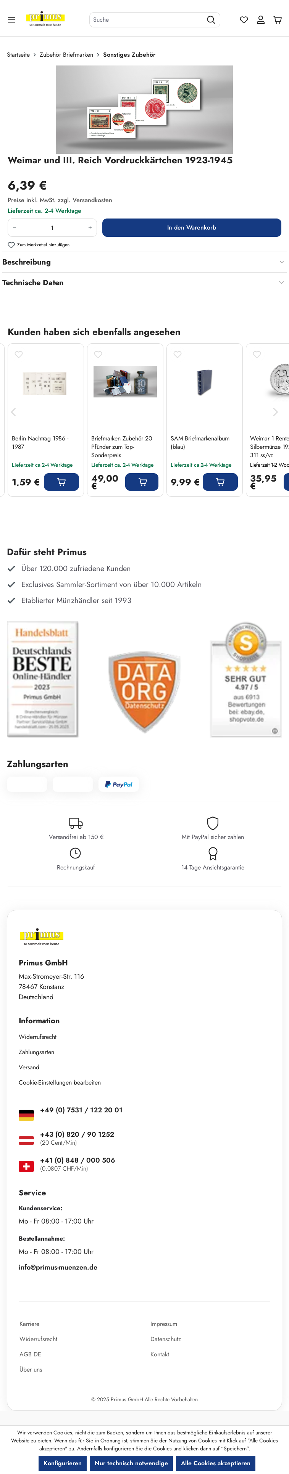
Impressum (163, 1323)
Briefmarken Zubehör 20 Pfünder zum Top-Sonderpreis (121, 446)
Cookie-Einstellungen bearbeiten (60, 1082)
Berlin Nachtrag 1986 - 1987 (40, 442)
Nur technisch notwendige (131, 1463)
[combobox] (146, 19)
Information (39, 1021)
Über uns (30, 1369)
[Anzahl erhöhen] (90, 228)
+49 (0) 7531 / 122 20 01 (81, 1110)
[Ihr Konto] (260, 19)
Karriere (29, 1323)
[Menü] (12, 19)
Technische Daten (33, 282)
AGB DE (30, 1354)
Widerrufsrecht (38, 1036)
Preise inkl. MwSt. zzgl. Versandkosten (60, 200)
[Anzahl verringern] (14, 228)
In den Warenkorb (191, 227)
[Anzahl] (52, 228)
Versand (29, 1067)
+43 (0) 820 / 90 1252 (77, 1134)
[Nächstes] (275, 412)
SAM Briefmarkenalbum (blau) (200, 442)
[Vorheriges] (13, 412)
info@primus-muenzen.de (58, 1267)
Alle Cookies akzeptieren (215, 1463)
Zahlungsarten (36, 1052)
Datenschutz (165, 1339)
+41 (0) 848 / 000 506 (77, 1160)
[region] (144, 109)
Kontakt (159, 1354)
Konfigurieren (63, 1463)
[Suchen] (211, 19)
